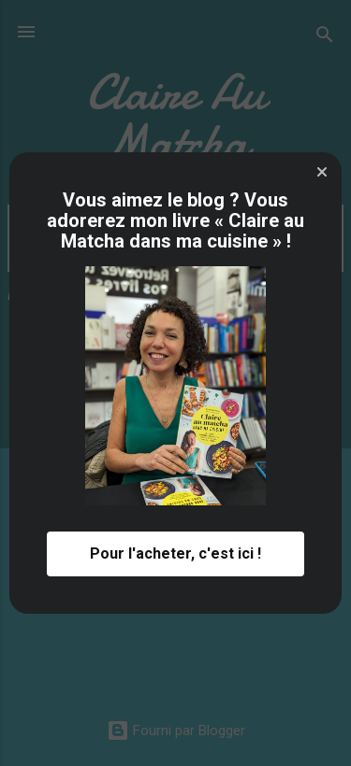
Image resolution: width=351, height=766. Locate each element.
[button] (322, 171)
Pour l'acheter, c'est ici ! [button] (175, 553)
